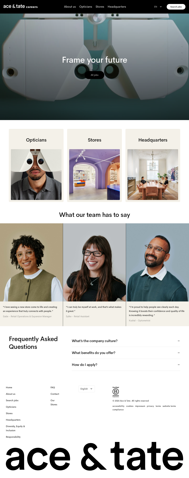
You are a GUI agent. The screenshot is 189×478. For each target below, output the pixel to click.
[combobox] (158, 6)
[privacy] (150, 406)
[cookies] (129, 406)
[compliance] (118, 409)
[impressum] (140, 406)
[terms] (158, 406)
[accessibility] (118, 406)
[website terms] (169, 406)
